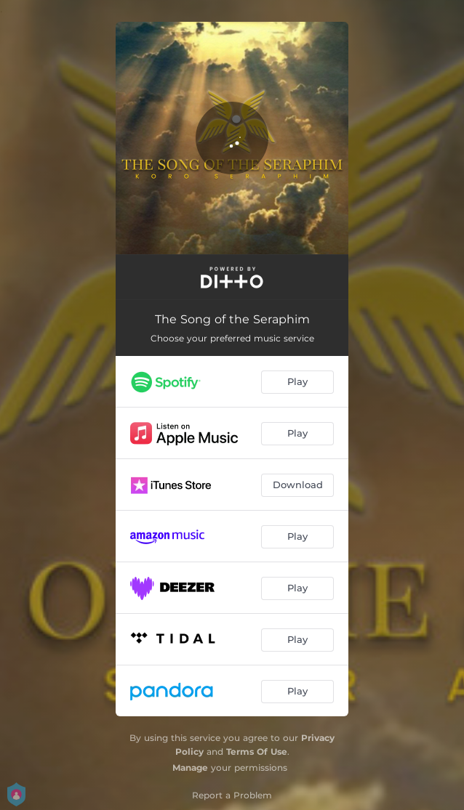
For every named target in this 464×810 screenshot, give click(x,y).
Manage (190, 767)
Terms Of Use (256, 751)
